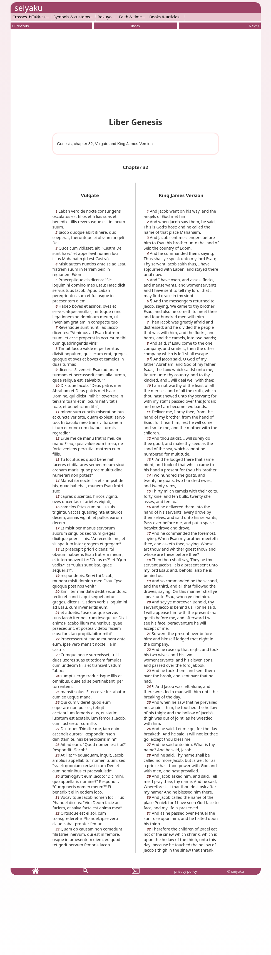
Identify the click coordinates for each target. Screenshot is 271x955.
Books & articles (164, 16)
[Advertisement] (135, 72)
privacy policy (185, 871)
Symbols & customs (71, 16)
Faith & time (130, 16)
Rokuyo (104, 16)
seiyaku (28, 7)
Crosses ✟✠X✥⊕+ (29, 16)
